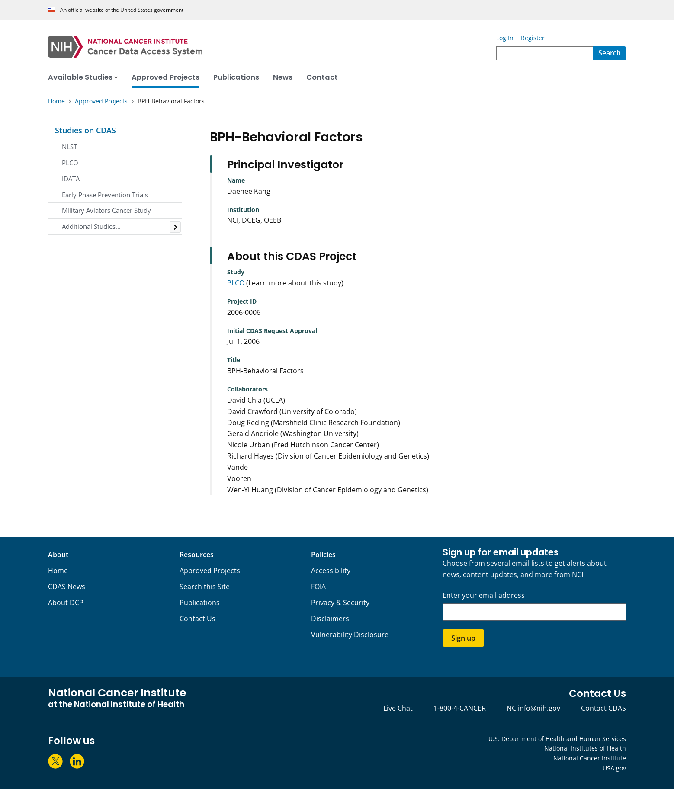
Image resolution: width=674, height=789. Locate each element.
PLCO (70, 162)
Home (58, 570)
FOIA (318, 586)
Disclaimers (330, 618)
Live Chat (398, 708)
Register (533, 38)
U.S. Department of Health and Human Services (557, 738)
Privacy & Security (340, 602)
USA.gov (614, 768)
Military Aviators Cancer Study (106, 210)
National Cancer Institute (589, 758)
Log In (505, 38)
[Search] (609, 53)
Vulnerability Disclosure (349, 634)
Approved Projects (210, 570)
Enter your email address (484, 595)
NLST (69, 146)
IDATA (71, 178)
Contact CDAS (603, 708)
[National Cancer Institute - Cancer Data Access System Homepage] (272, 47)
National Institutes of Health (585, 748)
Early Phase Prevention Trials (105, 194)
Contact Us (197, 618)
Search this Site (205, 586)
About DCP (65, 602)
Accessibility (330, 570)
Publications (200, 602)
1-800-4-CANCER (459, 708)
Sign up (463, 638)
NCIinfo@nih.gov (533, 708)
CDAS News (66, 586)
